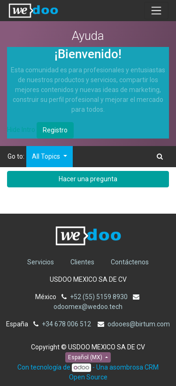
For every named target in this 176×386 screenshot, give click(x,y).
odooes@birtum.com (138, 324)
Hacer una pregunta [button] (88, 179)
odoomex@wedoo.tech (88, 306)
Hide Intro (21, 129)
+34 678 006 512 (67, 324)
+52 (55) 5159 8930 (99, 297)
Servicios (40, 262)
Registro (55, 130)
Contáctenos (130, 262)
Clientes (82, 262)
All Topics (46, 156)
